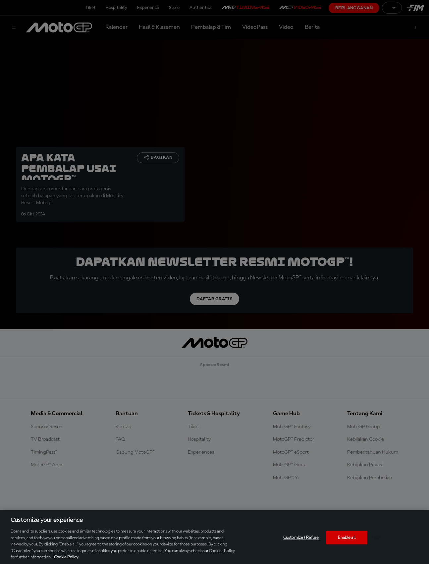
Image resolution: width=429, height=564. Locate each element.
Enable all (346, 537)
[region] (214, 537)
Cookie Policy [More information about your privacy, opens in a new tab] (66, 557)
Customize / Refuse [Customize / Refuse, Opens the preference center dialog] (301, 537)
